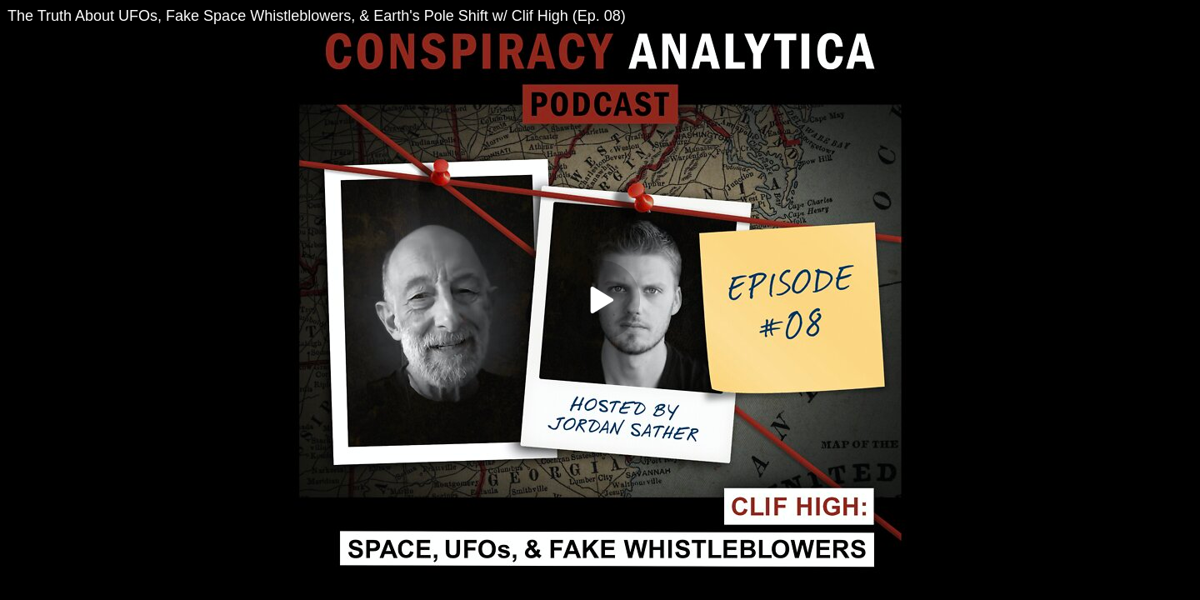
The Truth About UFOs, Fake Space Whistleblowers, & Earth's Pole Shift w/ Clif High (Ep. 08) (317, 16)
